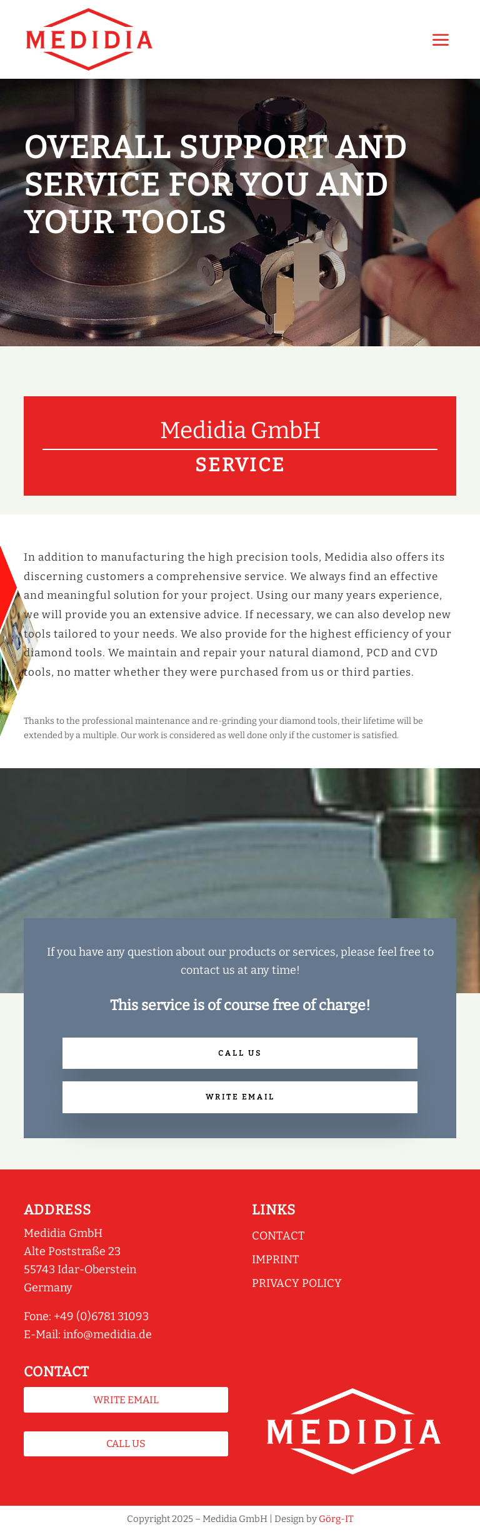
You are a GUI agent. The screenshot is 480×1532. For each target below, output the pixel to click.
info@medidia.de (107, 1334)
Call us (240, 1053)
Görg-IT (336, 1518)
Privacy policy (297, 1283)
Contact (278, 1236)
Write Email (240, 1097)
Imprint (275, 1259)
